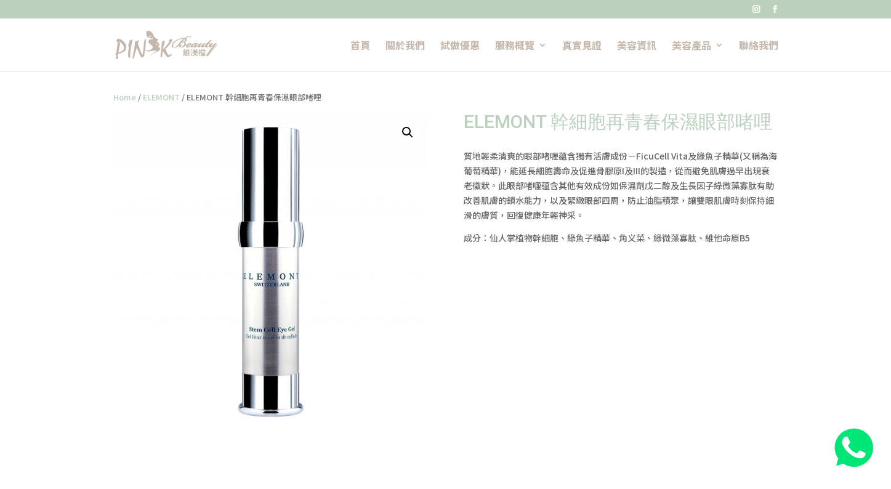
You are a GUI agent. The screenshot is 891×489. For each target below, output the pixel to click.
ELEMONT (161, 97)
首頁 (360, 46)
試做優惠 (460, 46)
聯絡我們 (758, 46)
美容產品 (691, 46)
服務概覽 (514, 46)
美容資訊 (636, 46)
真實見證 (582, 46)
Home (124, 97)
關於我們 (405, 46)
